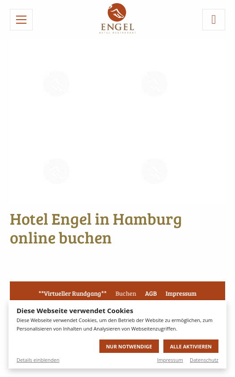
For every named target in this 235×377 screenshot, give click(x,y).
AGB (151, 293)
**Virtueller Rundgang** (72, 293)
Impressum (170, 359)
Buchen (125, 293)
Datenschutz (204, 359)
